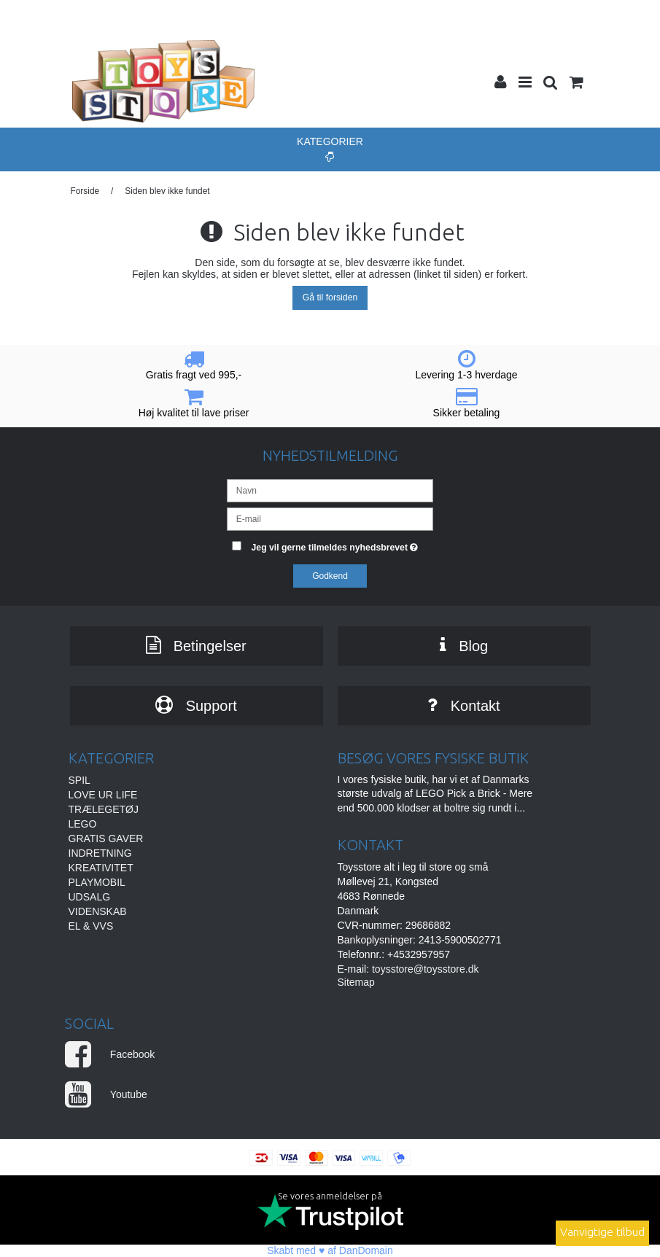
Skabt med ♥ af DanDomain (330, 1250)
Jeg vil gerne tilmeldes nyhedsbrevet (343, 544)
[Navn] (330, 490)
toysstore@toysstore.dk (425, 969)
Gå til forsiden (330, 297)
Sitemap (356, 982)
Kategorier (330, 149)
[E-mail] (330, 518)
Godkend (330, 576)
